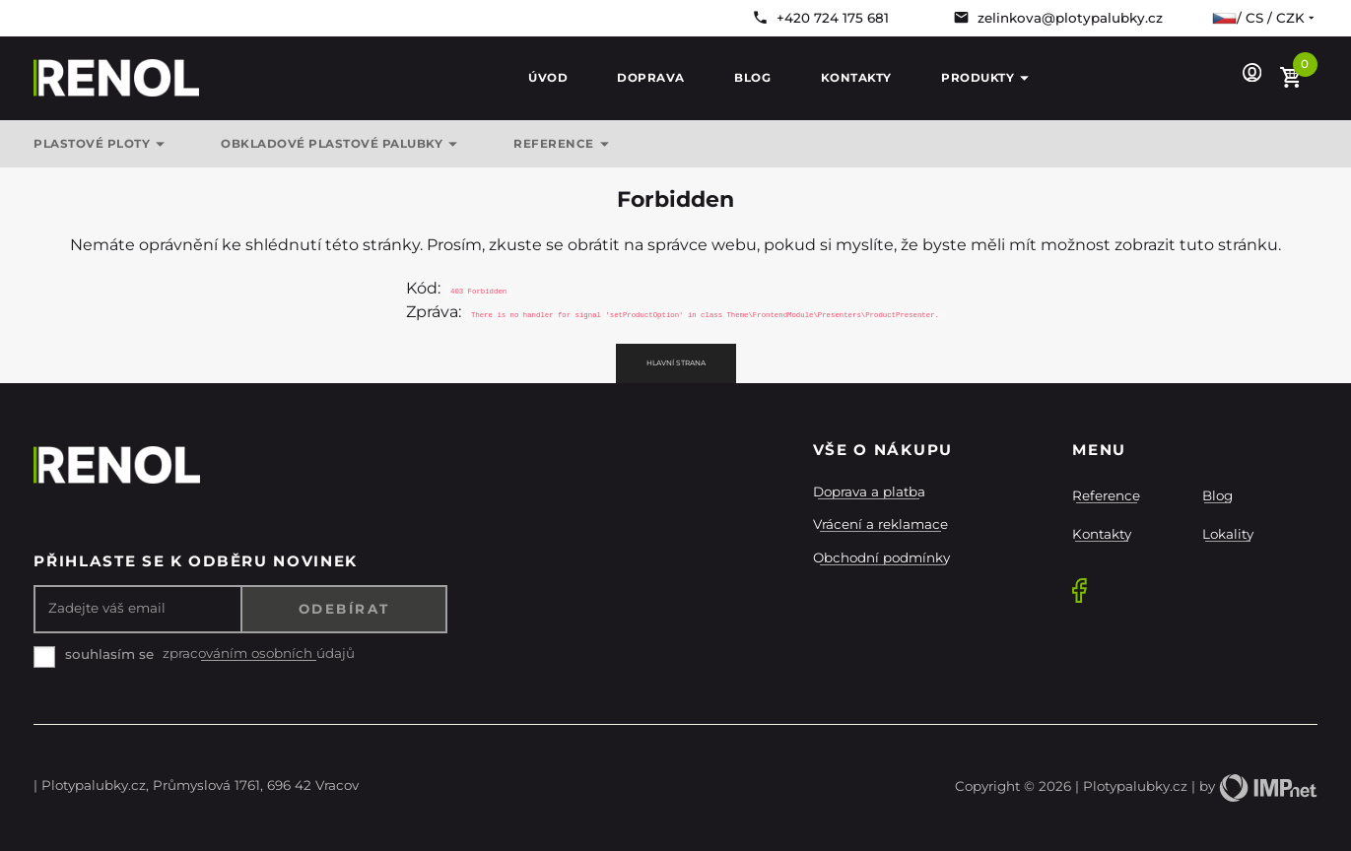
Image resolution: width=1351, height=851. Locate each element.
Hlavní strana (676, 363)
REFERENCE (564, 144)
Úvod (548, 78)
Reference (1106, 495)
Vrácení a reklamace (880, 524)
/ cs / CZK (1264, 18)
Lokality (1227, 534)
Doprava (651, 78)
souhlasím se (109, 654)
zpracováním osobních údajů (259, 653)
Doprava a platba (869, 491)
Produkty (988, 78)
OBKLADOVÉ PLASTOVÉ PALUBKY (342, 144)
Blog (752, 78)
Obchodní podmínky (881, 557)
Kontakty (856, 78)
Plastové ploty (102, 144)
